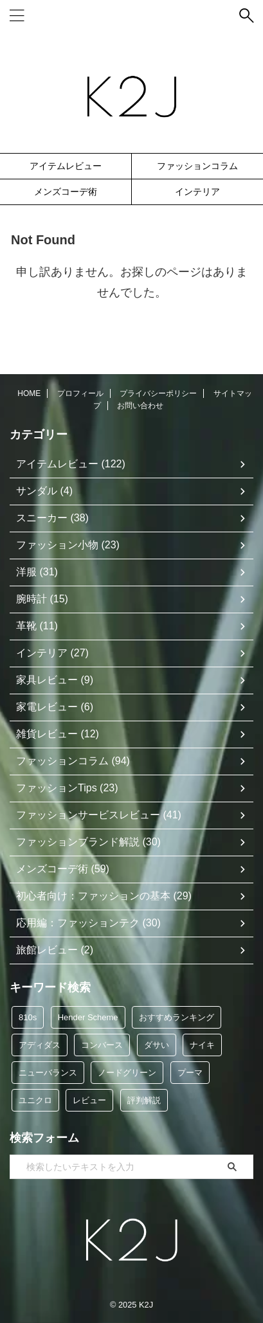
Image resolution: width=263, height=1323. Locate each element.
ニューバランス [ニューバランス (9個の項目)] (48, 1072)
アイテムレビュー (66, 166)
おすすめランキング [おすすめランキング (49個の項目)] (176, 1017)
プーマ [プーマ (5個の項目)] (190, 1072)
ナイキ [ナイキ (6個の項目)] (202, 1045)
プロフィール (80, 393)
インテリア (197, 191)
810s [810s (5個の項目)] (28, 1017)
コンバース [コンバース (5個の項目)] (102, 1045)
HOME (29, 393)
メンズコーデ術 (65, 191)
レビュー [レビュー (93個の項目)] (89, 1100)
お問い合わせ (140, 405)
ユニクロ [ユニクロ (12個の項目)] (35, 1100)
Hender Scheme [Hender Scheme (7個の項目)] (88, 1017)
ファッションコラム (197, 166)
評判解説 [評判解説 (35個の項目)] (144, 1100)
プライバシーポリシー (158, 393)
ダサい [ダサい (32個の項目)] (156, 1045)
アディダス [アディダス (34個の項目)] (39, 1045)
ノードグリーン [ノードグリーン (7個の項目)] (127, 1072)
